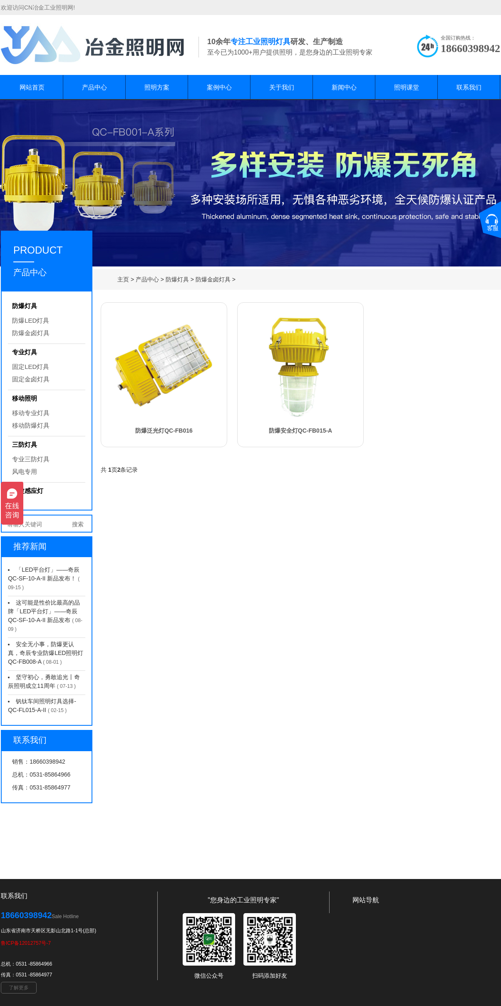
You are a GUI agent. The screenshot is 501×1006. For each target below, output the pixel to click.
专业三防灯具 (31, 459)
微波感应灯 (27, 490)
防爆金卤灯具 (213, 279)
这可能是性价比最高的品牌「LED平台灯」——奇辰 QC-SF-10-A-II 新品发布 (44, 611)
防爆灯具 (177, 279)
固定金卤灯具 (31, 379)
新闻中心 (344, 87)
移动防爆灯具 (31, 425)
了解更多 (19, 988)
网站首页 (32, 87)
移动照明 (24, 398)
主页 (123, 279)
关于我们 (281, 87)
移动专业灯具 (31, 412)
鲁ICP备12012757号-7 (26, 943)
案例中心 (219, 87)
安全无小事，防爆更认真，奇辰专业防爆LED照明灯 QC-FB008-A (45, 653)
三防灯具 (24, 444)
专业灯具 (24, 352)
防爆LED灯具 (30, 320)
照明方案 (156, 87)
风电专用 (24, 471)
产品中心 (94, 87)
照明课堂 (406, 87)
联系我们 (468, 87)
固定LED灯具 (30, 366)
